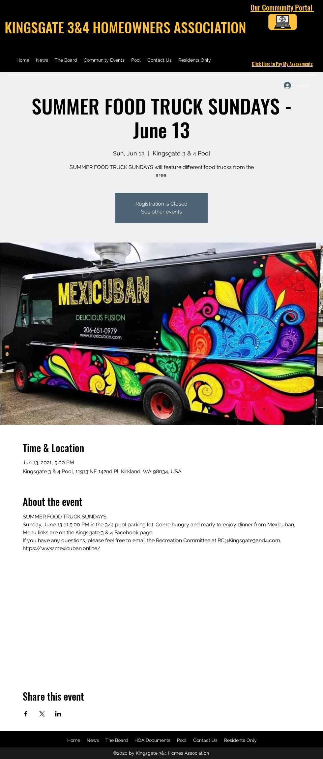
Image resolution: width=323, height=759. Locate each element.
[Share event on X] (42, 713)
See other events (161, 212)
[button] (152, 740)
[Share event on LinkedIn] (58, 713)
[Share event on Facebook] (26, 713)
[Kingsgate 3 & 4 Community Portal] (282, 23)
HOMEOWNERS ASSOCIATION (169, 27)
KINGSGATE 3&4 (49, 27)
